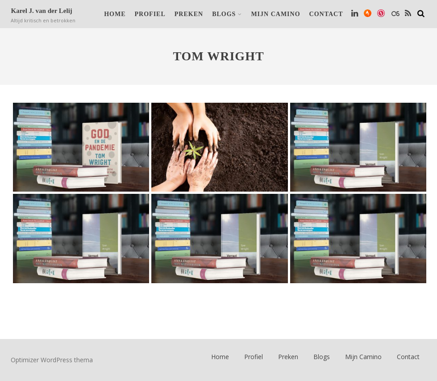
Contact (326, 14)
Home (114, 14)
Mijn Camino (275, 14)
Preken (189, 14)
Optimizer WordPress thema (52, 360)
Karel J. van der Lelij (41, 10)
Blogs (227, 14)
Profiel (150, 14)
